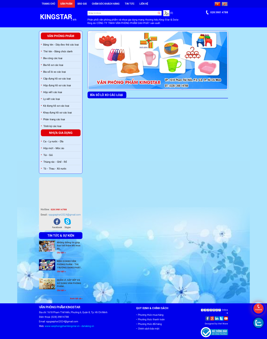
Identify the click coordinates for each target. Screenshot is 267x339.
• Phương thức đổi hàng (149, 324)
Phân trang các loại (54, 119)
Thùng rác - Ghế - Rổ (55, 161)
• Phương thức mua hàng (149, 314)
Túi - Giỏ (48, 155)
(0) (168, 12)
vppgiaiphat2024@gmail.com (65, 214)
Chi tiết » (61, 252)
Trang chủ (48, 3)
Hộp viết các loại (52, 92)
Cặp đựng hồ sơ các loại (57, 78)
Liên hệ (143, 3)
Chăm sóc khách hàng (106, 3)
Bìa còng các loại (52, 58)
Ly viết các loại (51, 99)
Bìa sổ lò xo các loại (54, 71)
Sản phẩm (66, 3)
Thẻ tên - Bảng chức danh (58, 51)
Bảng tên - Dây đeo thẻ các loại (61, 44)
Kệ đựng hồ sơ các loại (56, 105)
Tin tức (129, 3)
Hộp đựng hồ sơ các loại (57, 85)
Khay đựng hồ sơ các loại (57, 112)
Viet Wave (223, 323)
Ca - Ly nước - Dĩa (53, 141)
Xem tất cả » (76, 298)
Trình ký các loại (52, 126)
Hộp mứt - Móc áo (53, 148)
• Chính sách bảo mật (147, 328)
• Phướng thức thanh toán (150, 319)
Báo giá (82, 3)
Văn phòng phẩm (60, 36)
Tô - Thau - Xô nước (54, 168)
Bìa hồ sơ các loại (53, 65)
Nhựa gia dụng (61, 133)
